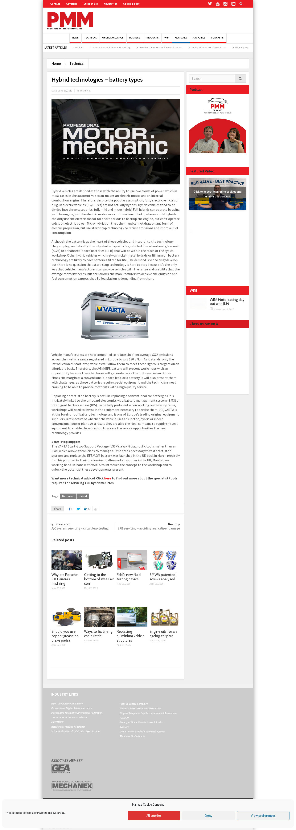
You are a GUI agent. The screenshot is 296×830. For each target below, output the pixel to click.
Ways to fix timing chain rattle (98, 633)
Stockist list (90, 3)
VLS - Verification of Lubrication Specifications (75, 731)
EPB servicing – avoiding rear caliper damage (148, 526)
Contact (55, 3)
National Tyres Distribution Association (140, 708)
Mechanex (181, 39)
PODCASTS (217, 39)
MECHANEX (57, 722)
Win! (167, 39)
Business (135, 39)
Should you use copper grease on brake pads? (65, 635)
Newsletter (110, 3)
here (107, 478)
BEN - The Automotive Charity (67, 703)
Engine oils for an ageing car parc (163, 633)
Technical (90, 39)
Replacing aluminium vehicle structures (130, 635)
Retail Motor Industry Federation (68, 726)
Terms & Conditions (59, 828)
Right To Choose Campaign (134, 703)
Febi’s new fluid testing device (129, 577)
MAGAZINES (199, 39)
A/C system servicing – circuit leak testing (84, 526)
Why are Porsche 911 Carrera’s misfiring (120, 47)
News (75, 39)
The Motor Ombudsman (132, 736)
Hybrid (83, 496)
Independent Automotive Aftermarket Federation (76, 712)
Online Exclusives (112, 39)
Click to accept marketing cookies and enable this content (218, 194)
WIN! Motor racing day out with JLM (227, 302)
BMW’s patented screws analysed (162, 577)
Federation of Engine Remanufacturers (71, 708)
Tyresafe (124, 726)
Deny (208, 816)
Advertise (71, 3)
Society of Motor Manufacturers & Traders (142, 722)
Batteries (68, 496)
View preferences (263, 816)
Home (56, 63)
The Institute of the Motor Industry (69, 717)
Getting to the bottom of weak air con (217, 47)
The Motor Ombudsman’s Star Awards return (169, 47)
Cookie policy (131, 3)
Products (152, 39)
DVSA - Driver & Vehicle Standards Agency (142, 731)
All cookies (154, 816)
